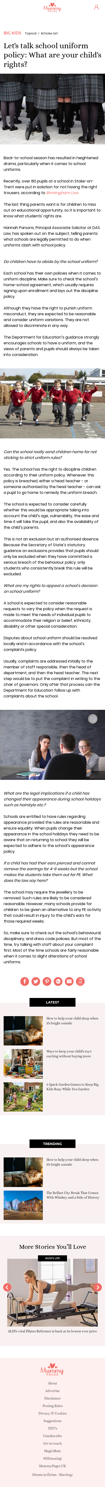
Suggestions (52, 1421)
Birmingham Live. (62, 193)
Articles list (49, 33)
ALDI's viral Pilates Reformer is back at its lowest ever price (52, 1331)
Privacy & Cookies (52, 1413)
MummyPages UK (52, 1466)
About (52, 1383)
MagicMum (52, 1451)
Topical (31, 33)
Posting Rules (53, 1406)
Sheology (66, 1475)
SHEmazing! (52, 1458)
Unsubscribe (52, 1436)
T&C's (52, 1428)
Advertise (52, 1391)
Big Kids (12, 33)
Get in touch (52, 1443)
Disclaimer (52, 1398)
